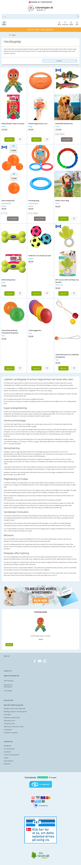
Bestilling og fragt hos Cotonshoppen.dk (15, 711)
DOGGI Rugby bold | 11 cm (37, 123)
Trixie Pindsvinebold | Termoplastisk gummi (9, 331)
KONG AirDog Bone (8, 280)
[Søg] (78, 16)
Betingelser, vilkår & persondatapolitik (14, 708)
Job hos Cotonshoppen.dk (11, 755)
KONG (3, 126)
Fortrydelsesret (8, 730)
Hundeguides (7, 746)
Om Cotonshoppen (9, 749)
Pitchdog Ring (33, 200)
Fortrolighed (7, 714)
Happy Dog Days (8, 761)
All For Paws (59, 285)
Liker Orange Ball (8, 200)
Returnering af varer (9, 721)
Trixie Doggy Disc (34, 330)
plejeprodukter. (52, 575)
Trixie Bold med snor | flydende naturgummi (67, 355)
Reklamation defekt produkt (12, 717)
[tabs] (77, 23)
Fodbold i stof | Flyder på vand (39, 256)
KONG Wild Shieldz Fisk (64, 123)
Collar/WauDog (6, 203)
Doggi (30, 126)
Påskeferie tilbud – (40, 29)
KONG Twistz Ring (62, 200)
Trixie (3, 336)
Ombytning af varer (9, 723)
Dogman (31, 258)
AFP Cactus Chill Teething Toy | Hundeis (67, 281)
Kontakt (6, 758)
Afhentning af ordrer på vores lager (13, 727)
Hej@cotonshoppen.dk (11, 676)
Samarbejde (7, 752)
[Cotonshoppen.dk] (40, 8)
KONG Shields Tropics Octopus (12, 123)
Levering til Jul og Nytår (10, 732)
